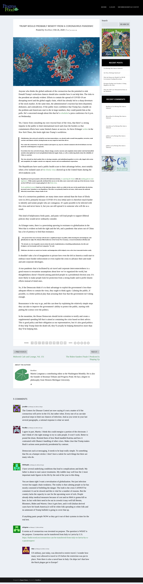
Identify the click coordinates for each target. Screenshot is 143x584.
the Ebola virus (49, 171)
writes (85, 131)
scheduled (64, 115)
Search (105, 22)
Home (104, 8)
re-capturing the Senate (68, 180)
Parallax (25, 429)
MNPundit (25, 466)
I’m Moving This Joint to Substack (113, 70)
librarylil (108, 118)
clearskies (108, 127)
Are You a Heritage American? (112, 74)
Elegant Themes (24, 581)
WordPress (38, 581)
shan (32, 550)
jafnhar (108, 137)
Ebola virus (53, 184)
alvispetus (25, 529)
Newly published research (28, 188)
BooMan (48, 31)
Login (112, 8)
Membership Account (128, 8)
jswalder (25, 408)
